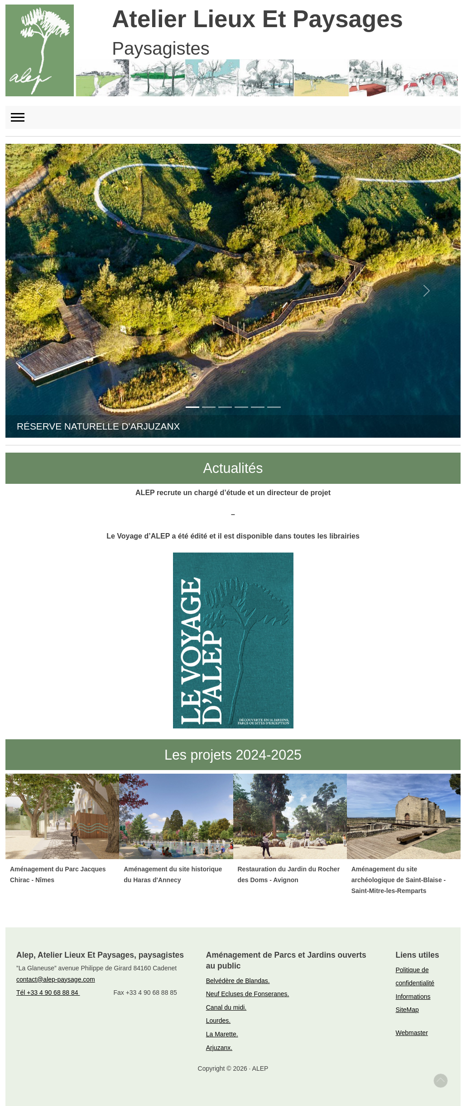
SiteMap (407, 1009)
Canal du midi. (226, 1007)
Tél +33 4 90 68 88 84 (48, 992)
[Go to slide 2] (209, 407)
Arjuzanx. (219, 1047)
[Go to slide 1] (192, 407)
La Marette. (222, 1034)
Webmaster (412, 1032)
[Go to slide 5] (257, 407)
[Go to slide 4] (241, 407)
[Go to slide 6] (274, 407)
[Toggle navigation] (22, 117)
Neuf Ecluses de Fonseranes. (247, 993)
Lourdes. (218, 1020)
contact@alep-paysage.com (55, 979)
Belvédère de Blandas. (238, 980)
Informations (413, 996)
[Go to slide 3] (225, 407)
